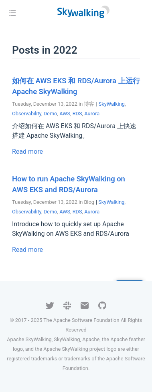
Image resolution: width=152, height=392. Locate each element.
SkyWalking (112, 104)
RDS (77, 114)
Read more (27, 151)
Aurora (91, 114)
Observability (26, 114)
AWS (64, 114)
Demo (50, 114)
